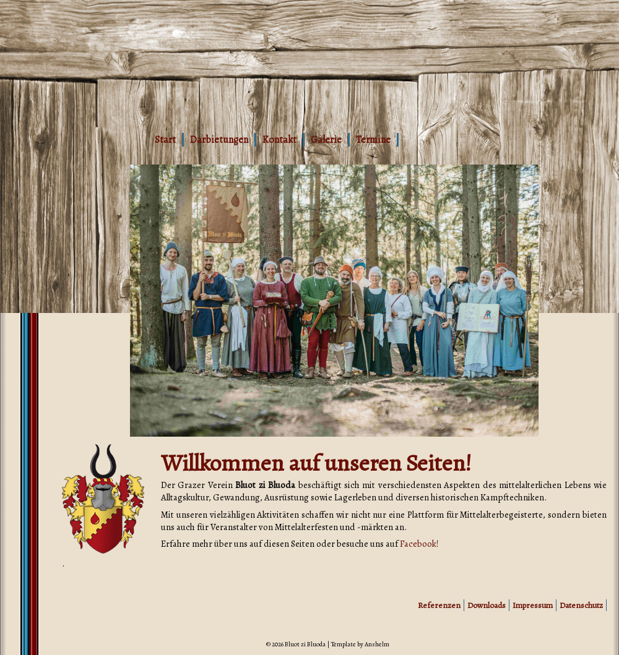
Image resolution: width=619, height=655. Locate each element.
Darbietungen (219, 140)
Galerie (326, 140)
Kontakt (279, 140)
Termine (373, 140)
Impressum (533, 605)
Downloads (486, 605)
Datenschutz (581, 605)
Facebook (418, 543)
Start (165, 140)
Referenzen (439, 605)
